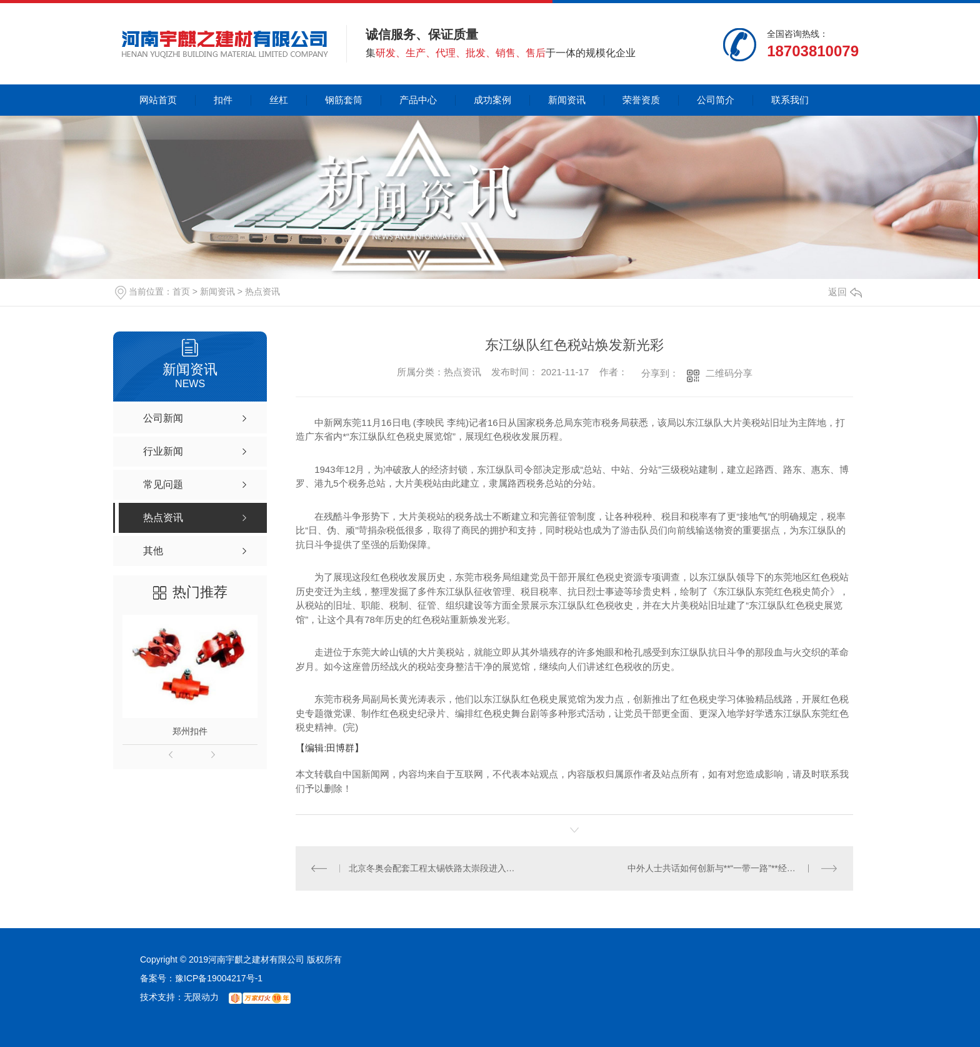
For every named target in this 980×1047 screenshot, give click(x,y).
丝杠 (278, 99)
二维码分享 (729, 373)
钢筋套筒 (343, 99)
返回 (845, 291)
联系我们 (790, 99)
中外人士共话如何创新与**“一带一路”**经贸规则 (720, 868)
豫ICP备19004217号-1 (218, 978)
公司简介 (715, 99)
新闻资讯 (567, 99)
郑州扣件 (190, 731)
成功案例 (492, 99)
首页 (181, 291)
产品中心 (418, 99)
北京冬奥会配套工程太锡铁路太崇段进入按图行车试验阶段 (435, 868)
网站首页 (158, 99)
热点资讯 (262, 291)
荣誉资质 (641, 99)
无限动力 (201, 997)
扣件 (223, 99)
